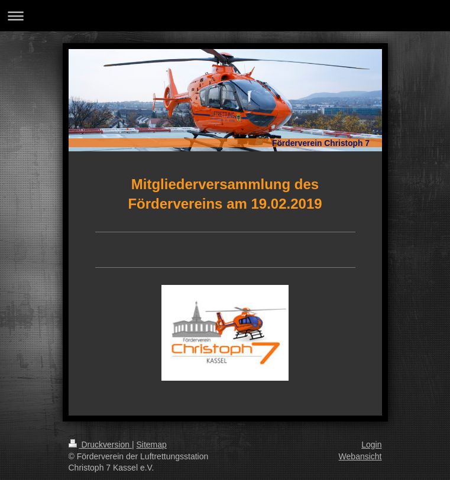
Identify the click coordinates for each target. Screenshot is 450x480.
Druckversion (100, 444)
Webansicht (360, 456)
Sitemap (152, 444)
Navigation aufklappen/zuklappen (225, 15)
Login (371, 444)
